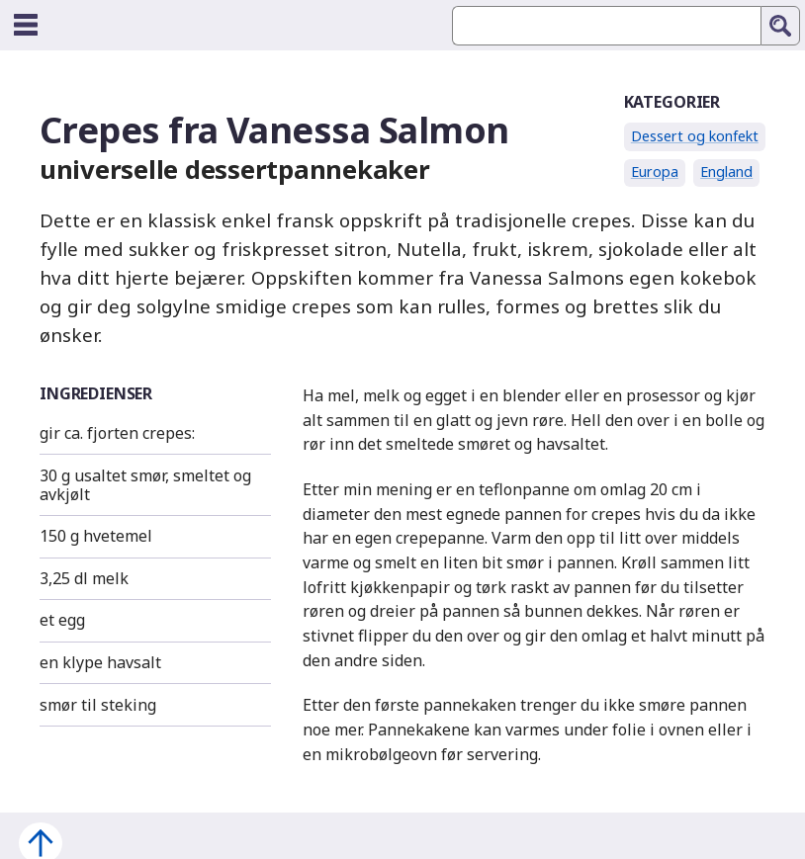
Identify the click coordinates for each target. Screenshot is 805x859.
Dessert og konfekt (695, 136)
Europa (654, 171)
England (726, 171)
